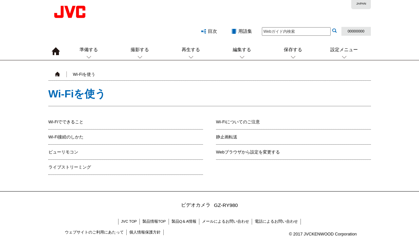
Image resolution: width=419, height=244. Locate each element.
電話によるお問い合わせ (276, 221)
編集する (242, 49)
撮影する (140, 49)
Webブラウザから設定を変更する (248, 152)
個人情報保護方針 (145, 232)
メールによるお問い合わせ (225, 221)
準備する (89, 49)
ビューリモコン (63, 152)
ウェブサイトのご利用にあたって (94, 232)
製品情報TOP (154, 221)
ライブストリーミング (69, 167)
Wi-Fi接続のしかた (66, 136)
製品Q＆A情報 (184, 221)
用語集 (245, 31)
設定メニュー (344, 49)
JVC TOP (129, 221)
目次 (212, 31)
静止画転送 (226, 136)
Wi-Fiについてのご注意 (238, 121)
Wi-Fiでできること (66, 121)
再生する (191, 49)
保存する (293, 49)
